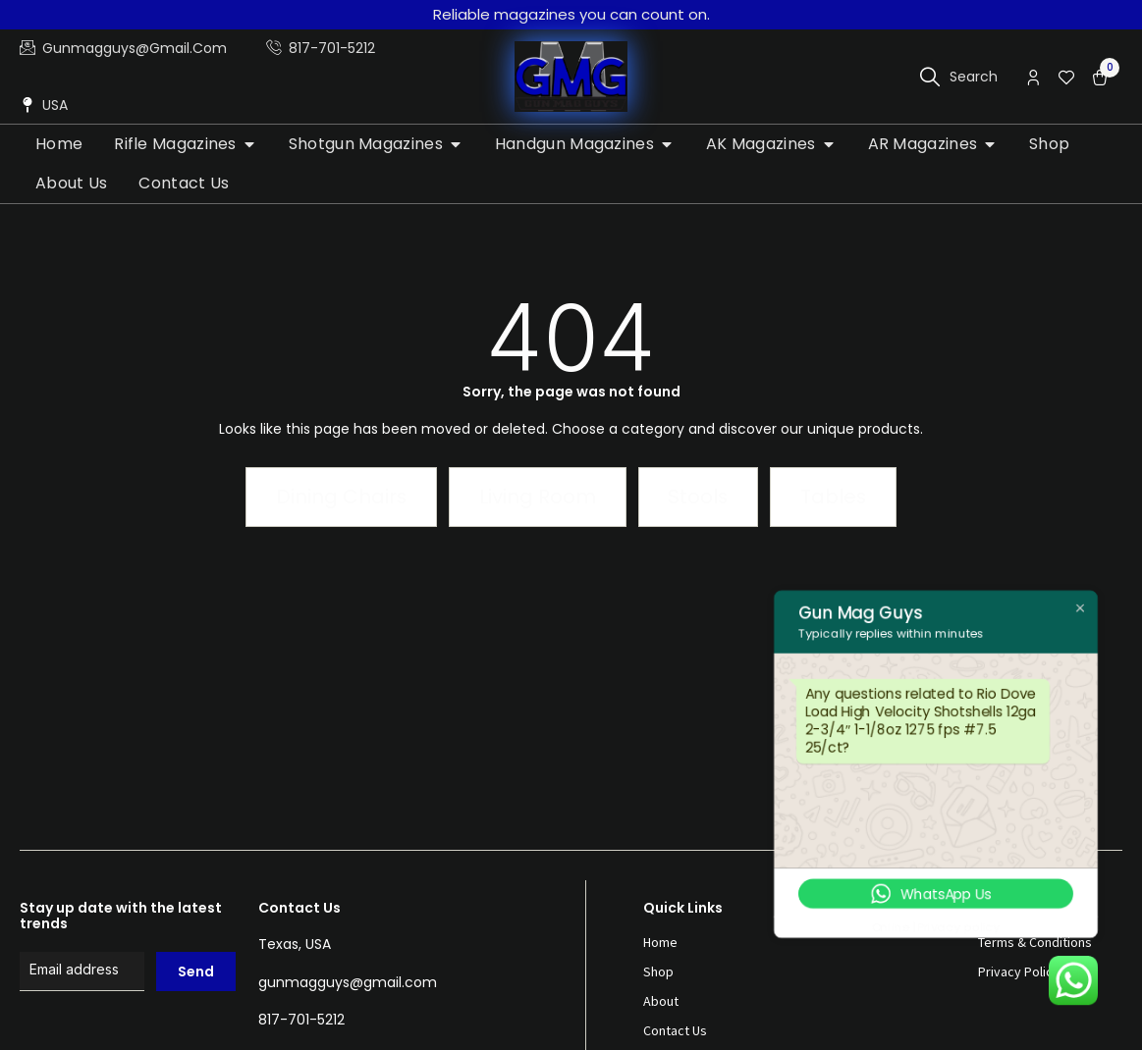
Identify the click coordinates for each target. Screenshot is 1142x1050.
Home (660, 942)
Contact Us (675, 1030)
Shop (658, 971)
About (661, 1001)
